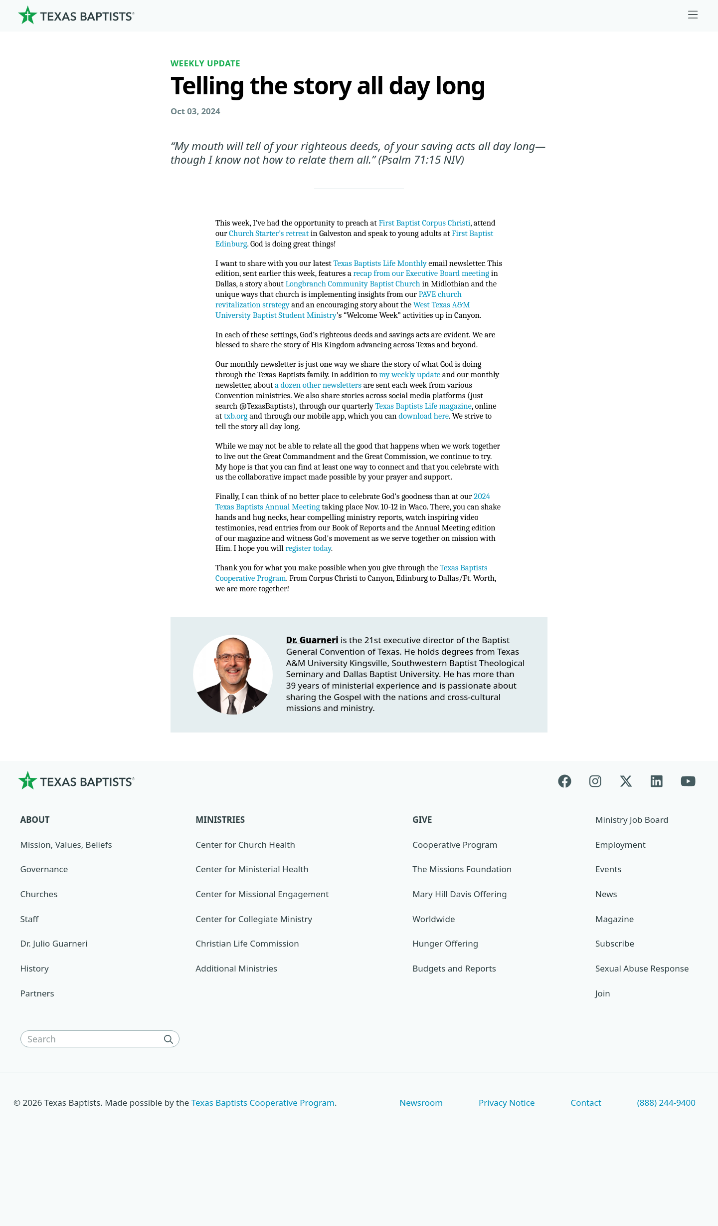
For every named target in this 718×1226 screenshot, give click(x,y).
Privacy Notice (507, 1163)
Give (422, 881)
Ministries (220, 881)
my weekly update (448, 409)
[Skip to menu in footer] (693, 14)
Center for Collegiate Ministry (253, 979)
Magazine (614, 979)
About (35, 881)
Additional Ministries (236, 1029)
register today (442, 606)
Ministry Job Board (632, 881)
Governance (44, 930)
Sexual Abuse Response (642, 1029)
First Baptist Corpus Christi (441, 225)
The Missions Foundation (462, 930)
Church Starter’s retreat (299, 236)
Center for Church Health (245, 905)
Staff (29, 979)
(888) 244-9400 (666, 1163)
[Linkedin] (657, 841)
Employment (620, 905)
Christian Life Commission (247, 1004)
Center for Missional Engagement (262, 955)
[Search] (171, 1100)
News (606, 955)
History (34, 1029)
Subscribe (614, 1004)
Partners (37, 1054)
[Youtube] (688, 841)
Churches (39, 955)
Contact (585, 1163)
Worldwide (433, 979)
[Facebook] (569, 841)
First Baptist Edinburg (265, 247)
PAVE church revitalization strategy (399, 312)
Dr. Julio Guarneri (54, 1004)
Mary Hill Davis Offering (459, 955)
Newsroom (421, 1163)
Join (602, 1054)
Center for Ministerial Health (251, 930)
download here (257, 465)
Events (608, 930)
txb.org (317, 454)
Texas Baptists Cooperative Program (263, 1163)
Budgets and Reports (454, 1029)
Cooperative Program (454, 905)
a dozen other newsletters (374, 420)
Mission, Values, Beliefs (66, 905)
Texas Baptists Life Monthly (393, 267)
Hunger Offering (445, 1004)
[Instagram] (595, 841)
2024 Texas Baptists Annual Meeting (296, 561)
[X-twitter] (626, 841)
